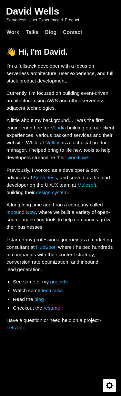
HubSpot (45, 247)
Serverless (45, 177)
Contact (72, 32)
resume (52, 308)
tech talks (52, 290)
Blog (50, 32)
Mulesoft (86, 185)
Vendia (58, 127)
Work (12, 32)
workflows (78, 157)
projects (58, 281)
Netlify (52, 142)
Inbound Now (21, 212)
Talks (32, 32)
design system (52, 192)
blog (39, 299)
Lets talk (15, 327)
